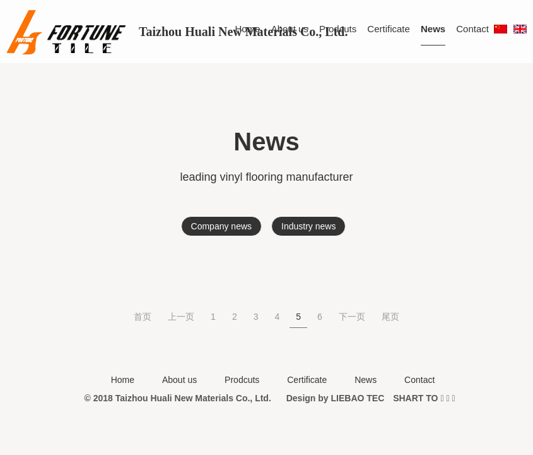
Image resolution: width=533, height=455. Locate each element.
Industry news (308, 226)
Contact (472, 28)
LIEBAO (348, 398)
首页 (142, 317)
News (433, 28)
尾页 (390, 317)
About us (289, 28)
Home (248, 28)
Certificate (388, 28)
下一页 (352, 317)
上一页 (181, 317)
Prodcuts (337, 28)
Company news (221, 226)
